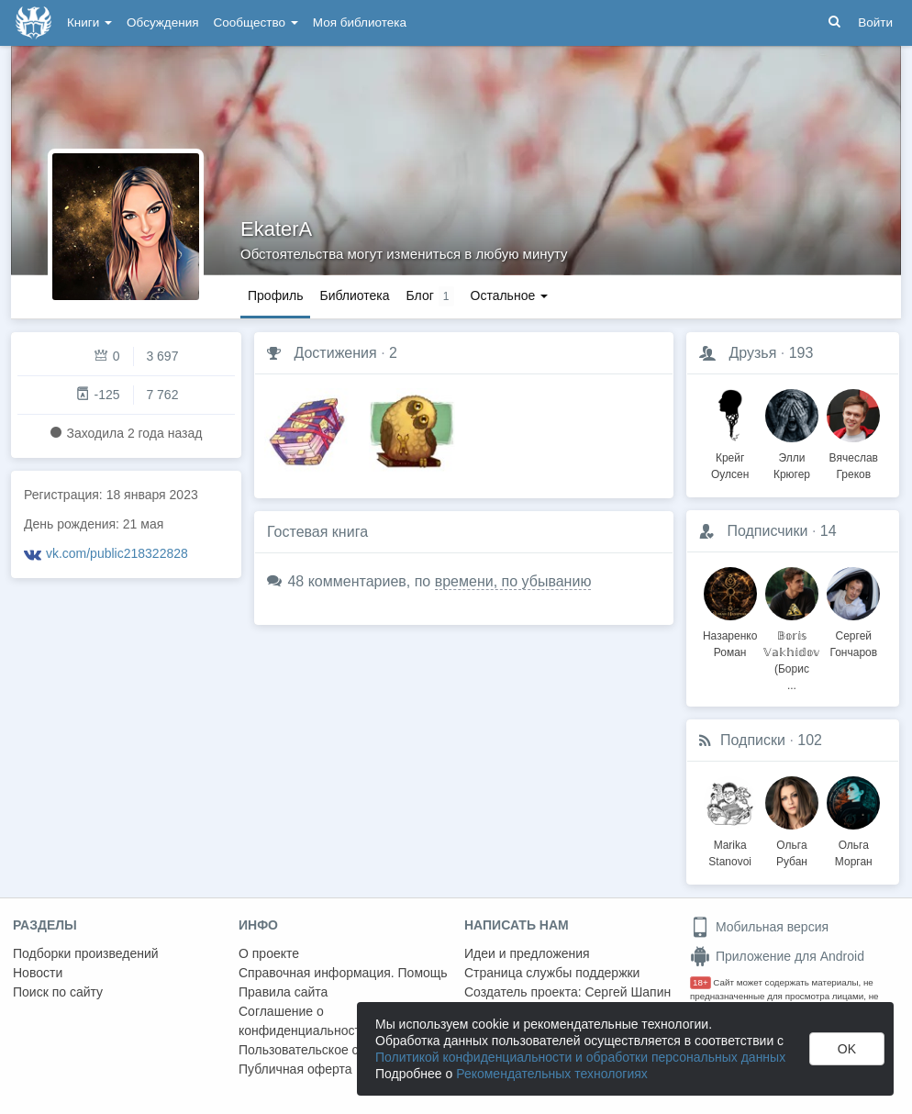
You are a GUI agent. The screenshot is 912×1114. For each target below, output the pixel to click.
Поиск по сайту (58, 992)
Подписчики (767, 531)
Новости (37, 972)
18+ (700, 982)
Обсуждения (162, 22)
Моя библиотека (359, 22)
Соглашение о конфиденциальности (303, 1021)
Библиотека (354, 295)
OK (847, 1049)
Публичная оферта (295, 1069)
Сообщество (256, 22)
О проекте (269, 953)
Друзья (752, 353)
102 (809, 740)
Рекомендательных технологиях (552, 1073)
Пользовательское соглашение (331, 1049)
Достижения (335, 353)
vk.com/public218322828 (117, 553)
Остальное (510, 295)
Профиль (275, 295)
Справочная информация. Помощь (343, 972)
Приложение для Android (777, 956)
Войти (875, 22)
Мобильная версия (759, 927)
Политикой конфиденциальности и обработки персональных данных (580, 1057)
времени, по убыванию (513, 581)
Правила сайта (283, 992)
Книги (89, 22)
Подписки (752, 740)
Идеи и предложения (527, 953)
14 (828, 531)
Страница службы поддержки (552, 972)
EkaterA (276, 228)
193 (801, 353)
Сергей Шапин (627, 992)
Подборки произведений (86, 953)
